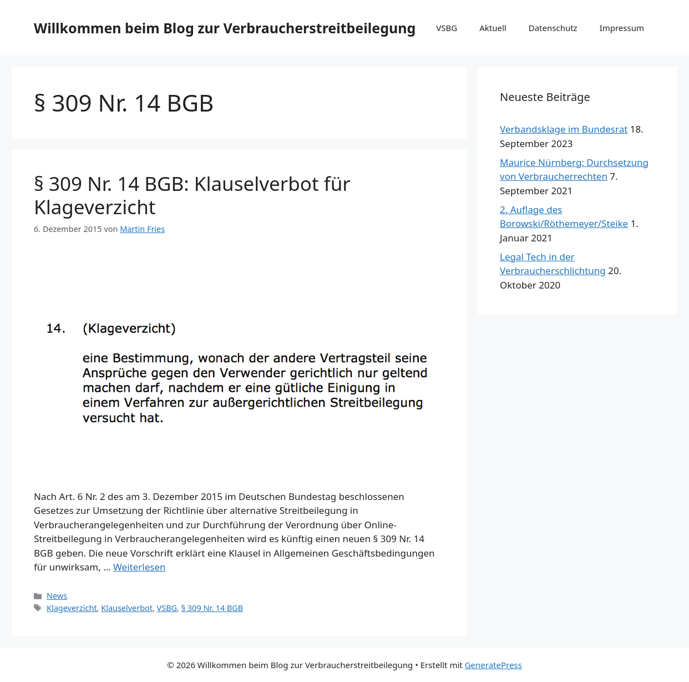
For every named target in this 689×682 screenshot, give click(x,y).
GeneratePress (493, 664)
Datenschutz (553, 27)
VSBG (446, 27)
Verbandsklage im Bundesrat (563, 129)
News (57, 595)
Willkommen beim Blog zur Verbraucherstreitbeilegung (225, 27)
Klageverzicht (72, 608)
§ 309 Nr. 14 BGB (212, 608)
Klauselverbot (127, 608)
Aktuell (492, 27)
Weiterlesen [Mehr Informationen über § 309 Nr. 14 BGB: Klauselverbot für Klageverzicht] (139, 566)
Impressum (622, 27)
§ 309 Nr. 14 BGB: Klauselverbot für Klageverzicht (192, 195)
